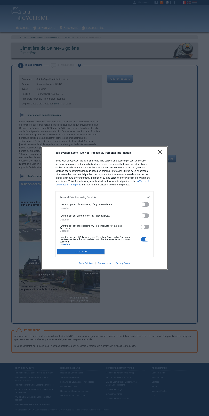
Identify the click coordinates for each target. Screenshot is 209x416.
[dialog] (104, 208)
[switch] (145, 204)
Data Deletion (86, 263)
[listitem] (104, 197)
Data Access (104, 263)
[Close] (161, 153)
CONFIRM (81, 251)
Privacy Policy (123, 263)
